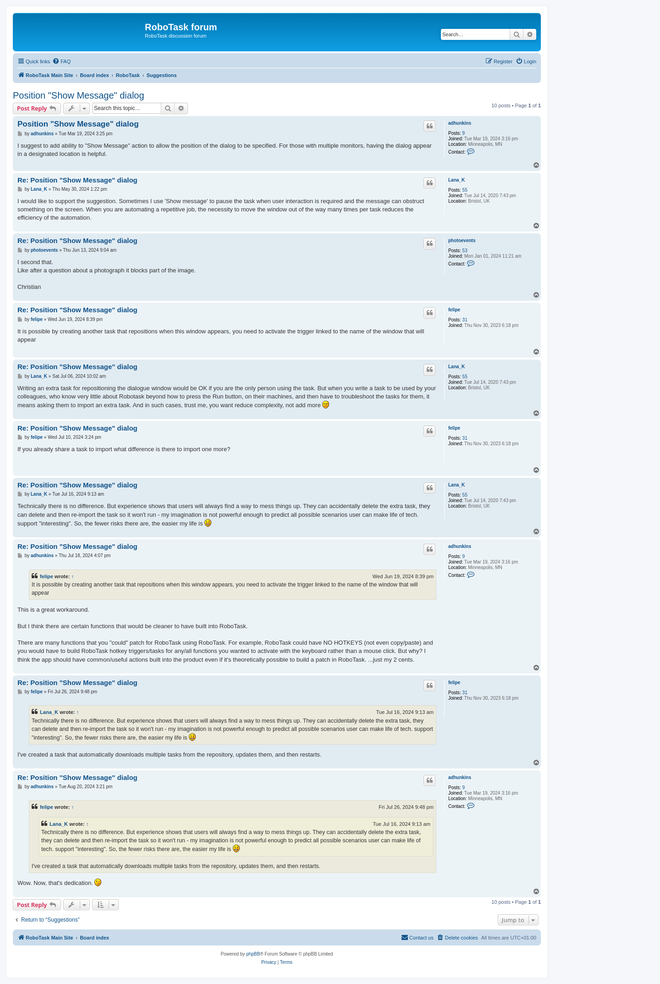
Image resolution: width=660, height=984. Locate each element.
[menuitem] (61, 61)
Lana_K (456, 179)
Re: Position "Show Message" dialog (77, 180)
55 (465, 190)
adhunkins (459, 123)
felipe (454, 309)
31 (465, 319)
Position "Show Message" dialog (78, 95)
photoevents (461, 240)
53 (465, 250)
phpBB (253, 953)
